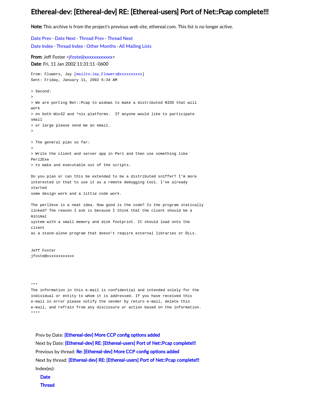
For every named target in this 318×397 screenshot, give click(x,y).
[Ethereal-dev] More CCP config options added (112, 335)
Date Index (42, 46)
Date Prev (41, 38)
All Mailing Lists (135, 46)
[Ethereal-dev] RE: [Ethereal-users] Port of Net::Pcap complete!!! (130, 343)
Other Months (101, 46)
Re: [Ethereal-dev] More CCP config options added (127, 351)
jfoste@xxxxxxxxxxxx (90, 57)
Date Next (65, 38)
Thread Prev (91, 38)
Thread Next (120, 38)
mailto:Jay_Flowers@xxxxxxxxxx (109, 74)
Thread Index (69, 46)
